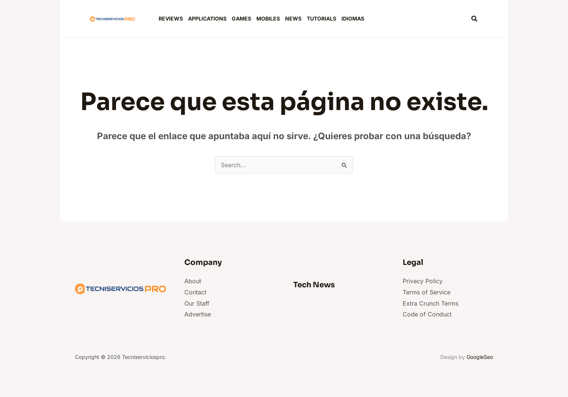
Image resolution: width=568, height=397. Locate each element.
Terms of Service (426, 292)
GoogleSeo (479, 357)
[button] (474, 19)
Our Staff (196, 303)
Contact (195, 292)
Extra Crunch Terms (430, 303)
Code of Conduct (427, 314)
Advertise (197, 314)
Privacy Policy (423, 281)
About (192, 281)
